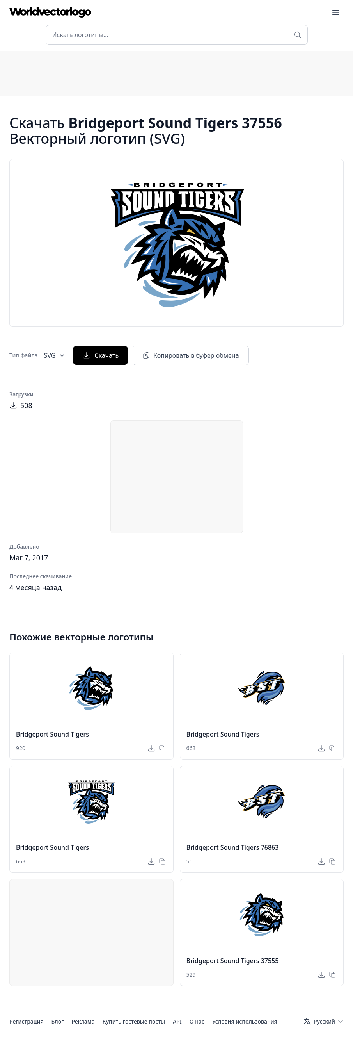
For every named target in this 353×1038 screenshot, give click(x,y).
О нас (197, 1021)
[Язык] (323, 1022)
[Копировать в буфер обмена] (162, 748)
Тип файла (23, 355)
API (177, 1021)
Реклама (82, 1021)
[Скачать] (151, 748)
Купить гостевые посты (134, 1021)
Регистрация (26, 1021)
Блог (57, 1021)
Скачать (100, 355)
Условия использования (244, 1021)
